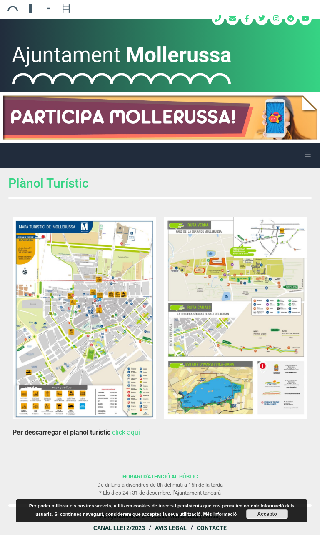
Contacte (212, 528)
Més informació (220, 514)
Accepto (267, 514)
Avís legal (171, 528)
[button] (160, 117)
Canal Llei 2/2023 (119, 528)
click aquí (126, 432)
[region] (160, 117)
